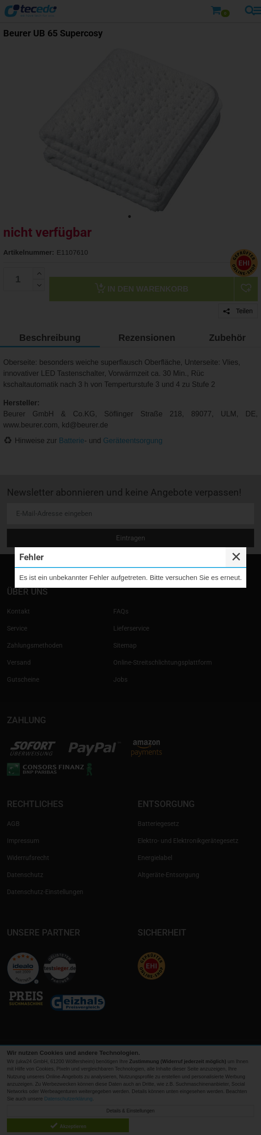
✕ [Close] (236, 557)
